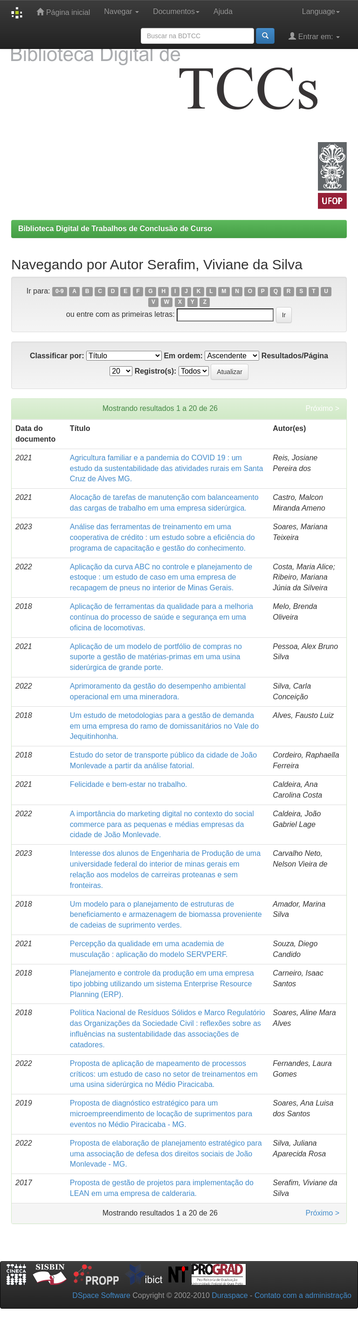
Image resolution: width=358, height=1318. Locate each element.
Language (321, 11)
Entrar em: (314, 36)
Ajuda (223, 11)
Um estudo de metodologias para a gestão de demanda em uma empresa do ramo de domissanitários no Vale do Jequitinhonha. (164, 726)
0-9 (59, 291)
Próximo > (322, 408)
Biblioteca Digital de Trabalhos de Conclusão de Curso (115, 228)
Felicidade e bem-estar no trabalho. (128, 784)
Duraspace (230, 1295)
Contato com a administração (303, 1295)
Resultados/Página (295, 356)
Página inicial (63, 11)
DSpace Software (101, 1295)
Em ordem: (183, 356)
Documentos (176, 11)
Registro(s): (156, 371)
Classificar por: (57, 356)
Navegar (121, 11)
